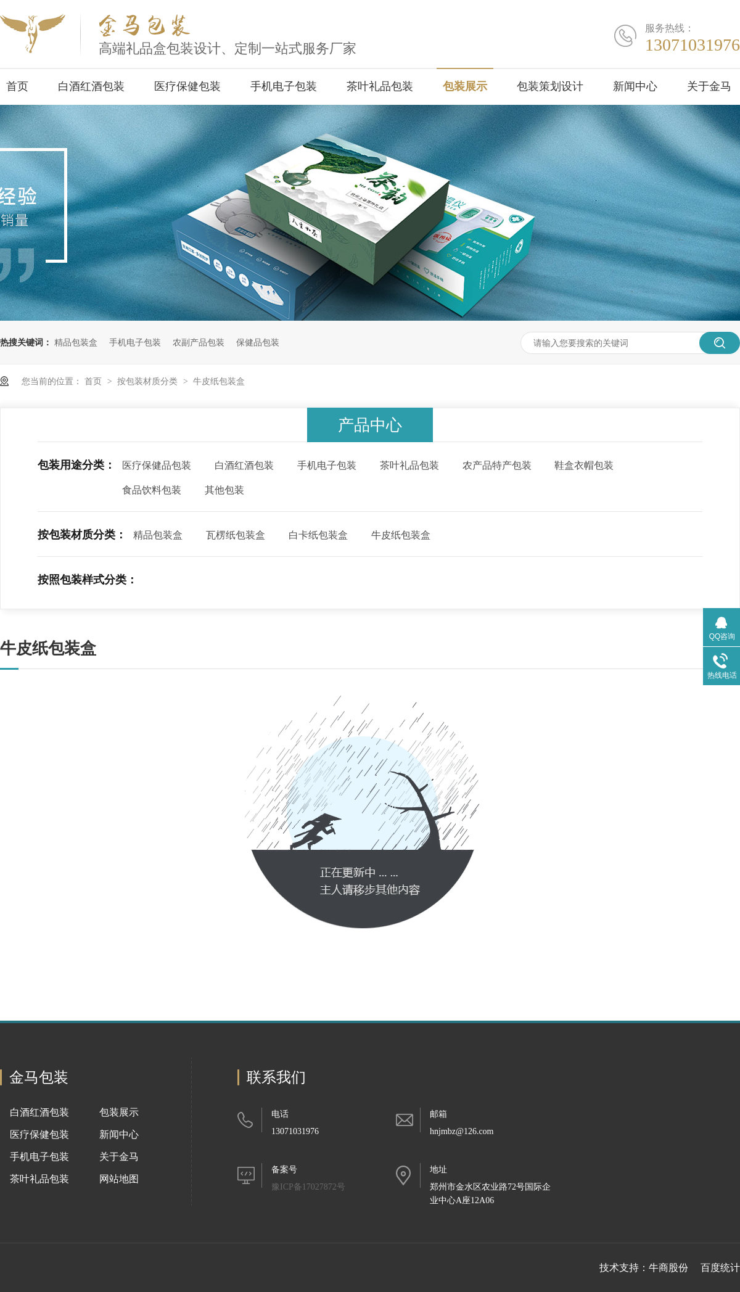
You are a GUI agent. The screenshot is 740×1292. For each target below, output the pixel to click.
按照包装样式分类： (88, 580)
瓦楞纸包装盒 (235, 535)
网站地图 (119, 1179)
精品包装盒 (75, 342)
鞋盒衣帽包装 (584, 465)
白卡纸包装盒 (318, 535)
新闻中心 (635, 86)
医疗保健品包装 (156, 465)
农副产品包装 (198, 342)
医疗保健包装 (187, 86)
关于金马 (709, 86)
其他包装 (224, 490)
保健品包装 (257, 342)
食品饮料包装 (151, 490)
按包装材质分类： (82, 535)
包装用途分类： (76, 465)
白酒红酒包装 (91, 86)
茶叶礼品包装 (380, 86)
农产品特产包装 (497, 465)
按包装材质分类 (148, 381)
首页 (17, 86)
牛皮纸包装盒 (219, 381)
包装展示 (465, 86)
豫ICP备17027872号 (308, 1186)
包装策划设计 (550, 86)
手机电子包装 (283, 86)
